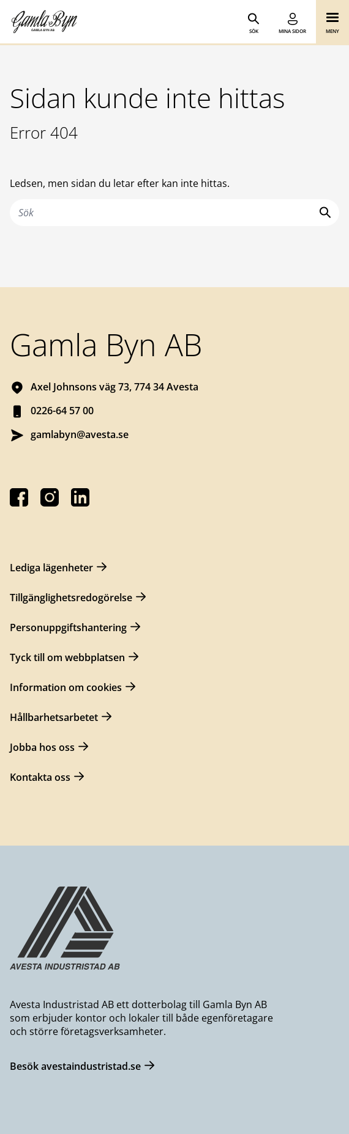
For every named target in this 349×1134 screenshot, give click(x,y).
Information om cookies (66, 687)
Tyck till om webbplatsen (67, 657)
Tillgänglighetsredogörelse (71, 597)
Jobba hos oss (42, 747)
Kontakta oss (40, 777)
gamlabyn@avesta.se (80, 434)
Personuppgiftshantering (68, 627)
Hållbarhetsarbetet (54, 717)
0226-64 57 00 (62, 410)
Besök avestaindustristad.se (75, 1066)
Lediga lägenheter (51, 567)
